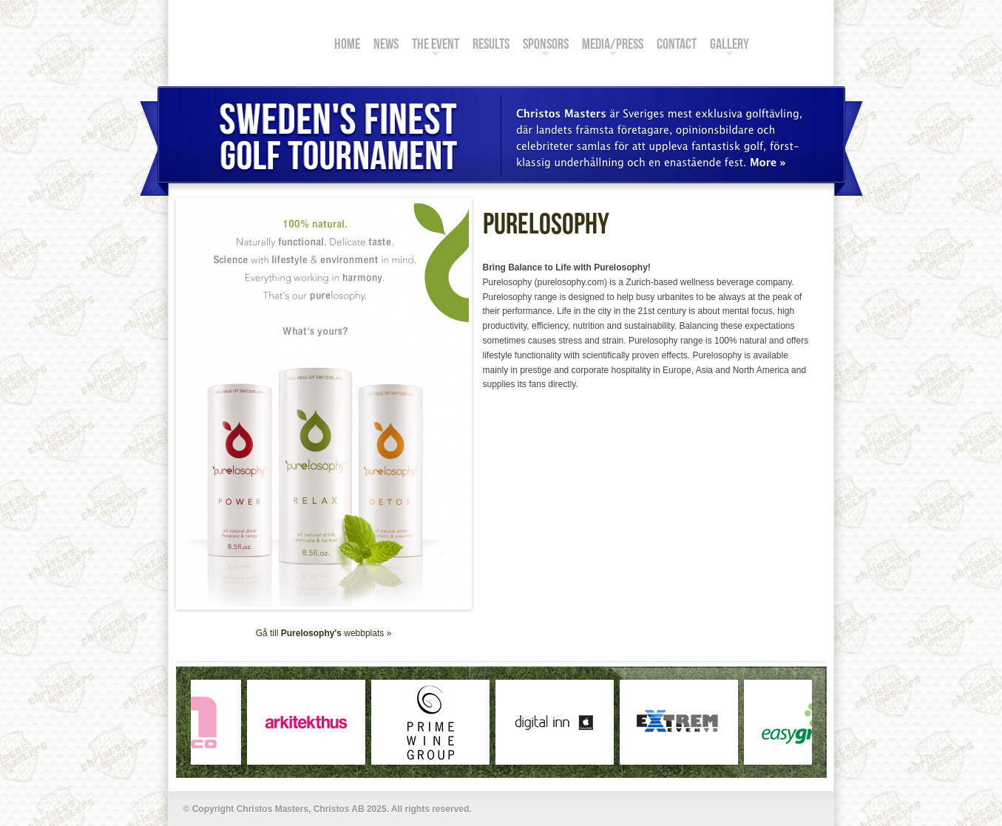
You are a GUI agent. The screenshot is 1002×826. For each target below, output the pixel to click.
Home (347, 45)
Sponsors (546, 45)
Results (491, 45)
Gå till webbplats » (324, 633)
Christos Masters (246, 35)
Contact (677, 45)
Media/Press (612, 45)
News (386, 45)
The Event (435, 45)
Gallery (729, 45)
